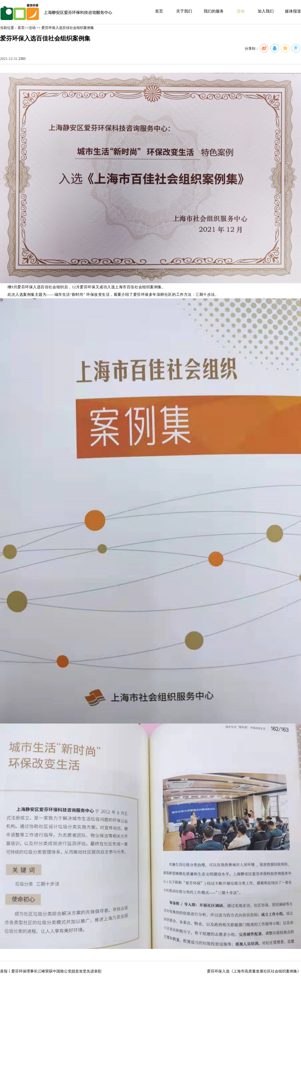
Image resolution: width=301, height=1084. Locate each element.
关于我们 (184, 11)
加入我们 (266, 11)
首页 (159, 11)
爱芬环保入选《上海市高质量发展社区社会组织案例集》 (254, 971)
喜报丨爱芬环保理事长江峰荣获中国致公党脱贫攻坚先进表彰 (51, 971)
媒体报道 (293, 11)
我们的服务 (214, 11)
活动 (241, 11)
